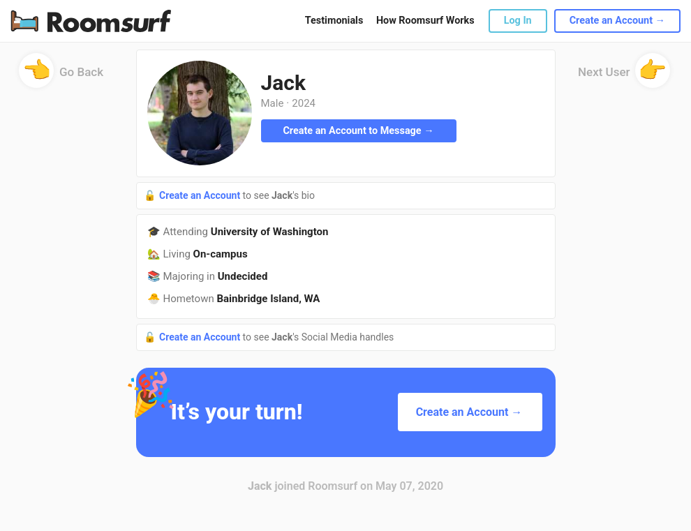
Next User (624, 76)
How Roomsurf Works (425, 21)
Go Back (61, 76)
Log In (518, 21)
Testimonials (334, 21)
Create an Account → (617, 21)
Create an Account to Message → (358, 131)
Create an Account (201, 195)
